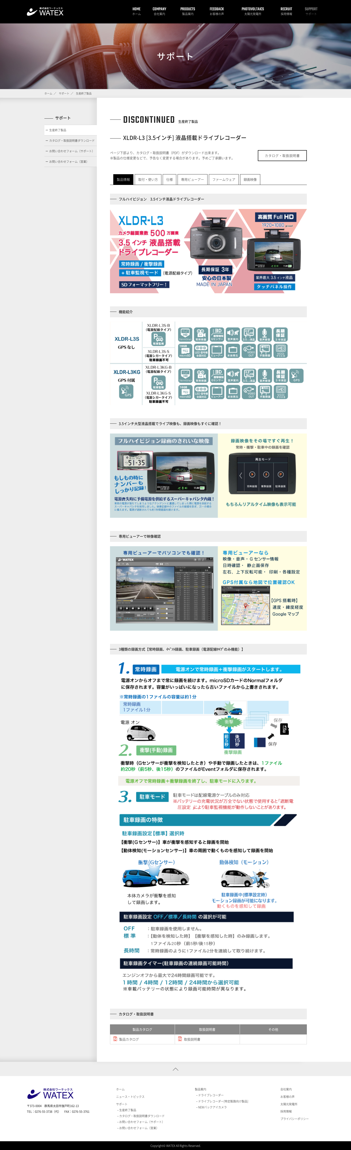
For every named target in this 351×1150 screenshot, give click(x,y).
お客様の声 (217, 14)
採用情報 (286, 14)
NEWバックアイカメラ (212, 1107)
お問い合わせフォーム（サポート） (72, 151)
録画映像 (250, 179)
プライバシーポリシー (294, 1119)
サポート (311, 14)
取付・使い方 (148, 179)
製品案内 (188, 14)
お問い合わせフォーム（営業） (69, 161)
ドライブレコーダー (210, 1095)
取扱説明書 (192, 1039)
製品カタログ (129, 1039)
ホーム (136, 14)
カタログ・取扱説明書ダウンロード (72, 140)
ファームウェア (223, 179)
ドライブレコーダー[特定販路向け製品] (222, 1101)
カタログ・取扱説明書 (282, 155)
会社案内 (159, 14)
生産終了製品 (57, 130)
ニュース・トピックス (130, 1096)
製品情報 (123, 179)
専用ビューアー (192, 179)
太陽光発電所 (252, 14)
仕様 (169, 179)
